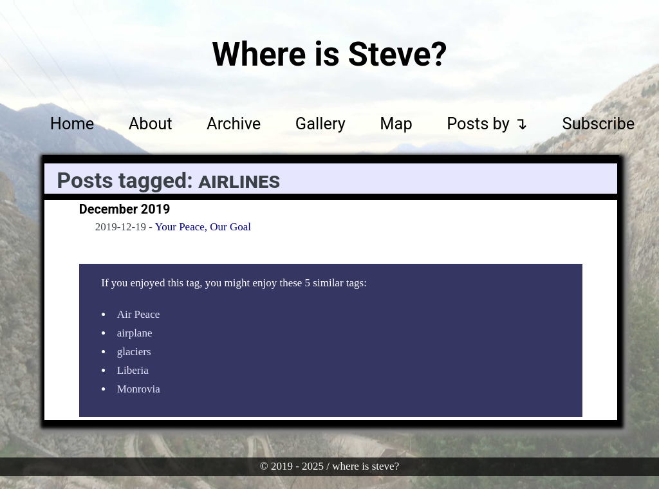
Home (72, 123)
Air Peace (138, 314)
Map (396, 123)
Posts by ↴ (487, 123)
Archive (234, 123)
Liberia (133, 370)
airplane (135, 333)
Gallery (320, 123)
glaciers (134, 352)
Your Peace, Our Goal (203, 227)
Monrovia (138, 389)
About (150, 123)
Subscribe (598, 123)
